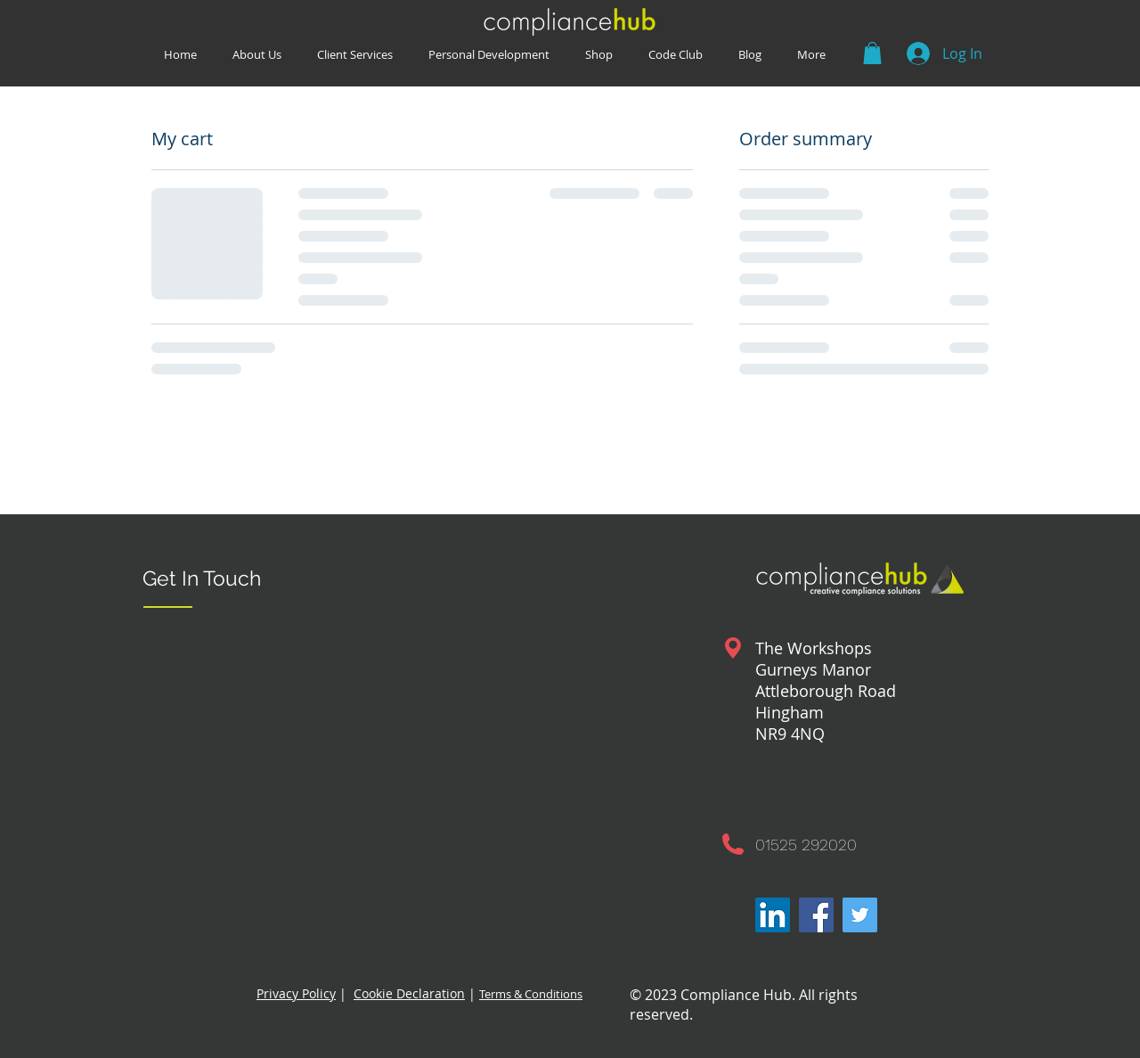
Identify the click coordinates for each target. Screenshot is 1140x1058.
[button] (676, 53)
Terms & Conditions (530, 994)
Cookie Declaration (409, 993)
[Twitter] (860, 915)
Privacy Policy (296, 993)
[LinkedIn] (772, 915)
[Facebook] (816, 915)
